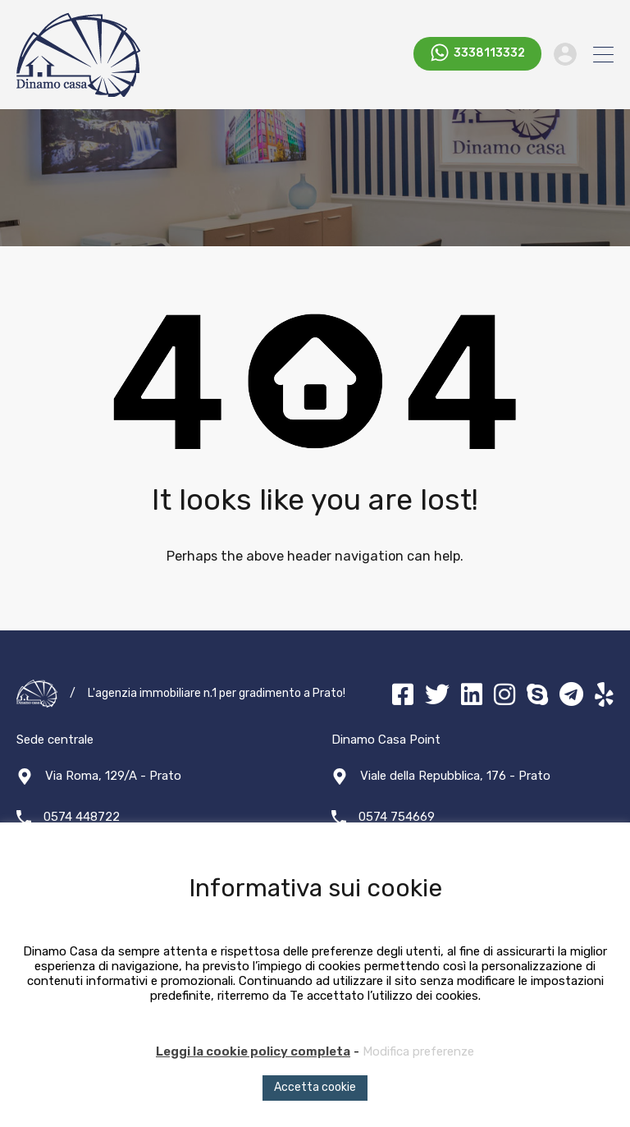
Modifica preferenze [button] (418, 1051)
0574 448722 (81, 816)
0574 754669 (396, 816)
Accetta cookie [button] (315, 1087)
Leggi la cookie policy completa (253, 1051)
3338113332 (489, 54)
